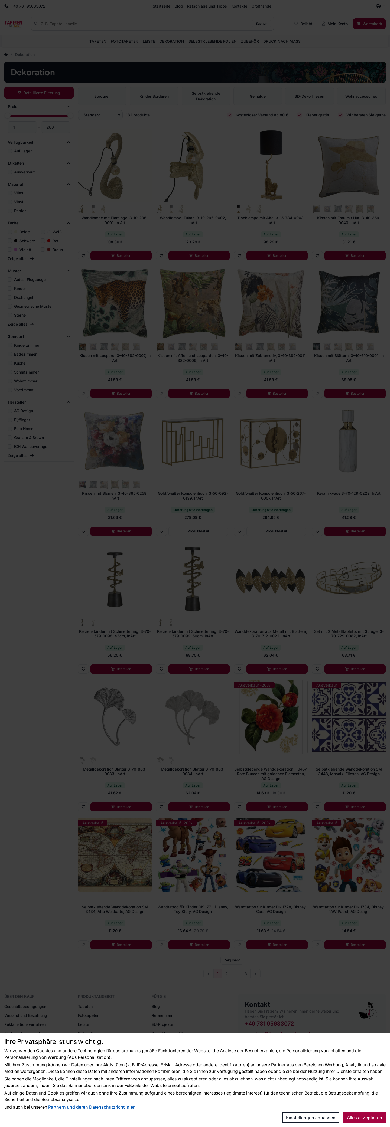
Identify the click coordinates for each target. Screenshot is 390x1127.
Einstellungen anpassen (311, 1117)
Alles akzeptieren (364, 1117)
